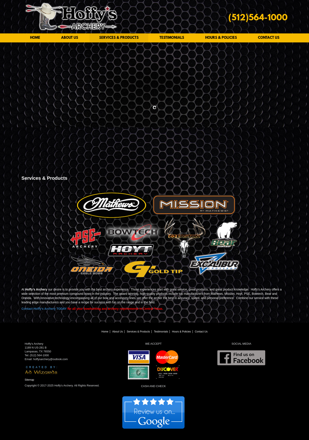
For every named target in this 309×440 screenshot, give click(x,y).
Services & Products (119, 38)
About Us (69, 38)
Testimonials (171, 38)
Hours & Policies (221, 38)
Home (35, 38)
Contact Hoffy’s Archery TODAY (44, 308)
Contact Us (268, 38)
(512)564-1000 (258, 18)
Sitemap (29, 379)
